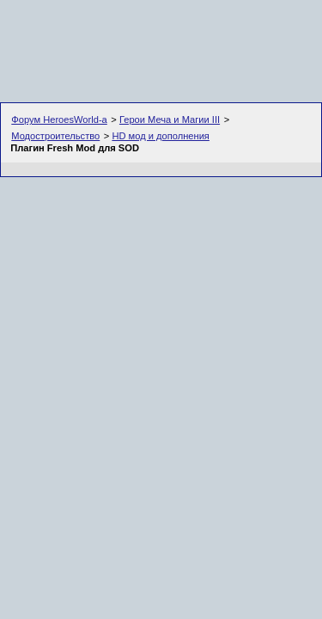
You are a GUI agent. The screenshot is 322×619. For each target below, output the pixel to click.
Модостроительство (55, 136)
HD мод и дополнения (161, 136)
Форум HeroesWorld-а (59, 119)
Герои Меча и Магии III (169, 119)
